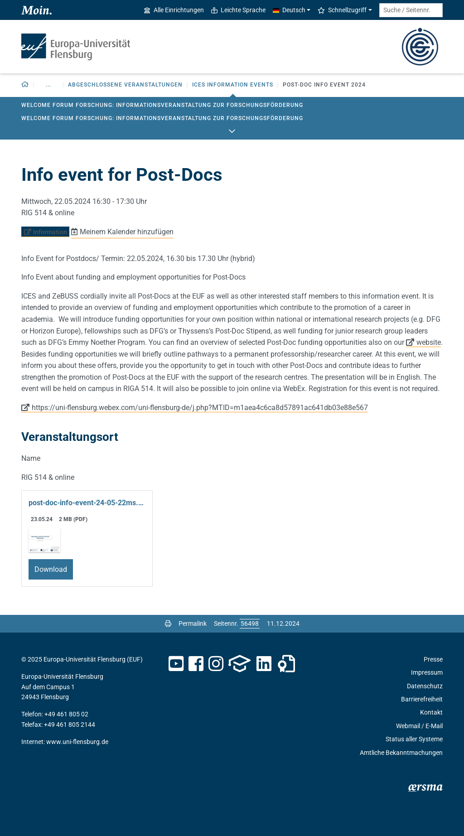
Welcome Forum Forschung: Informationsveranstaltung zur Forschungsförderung (162, 105)
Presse (433, 659)
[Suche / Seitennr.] (411, 10)
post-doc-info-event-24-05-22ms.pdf (87, 502)
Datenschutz (425, 686)
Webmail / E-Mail (419, 726)
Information (50, 232)
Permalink (193, 623)
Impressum (427, 672)
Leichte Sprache (238, 10)
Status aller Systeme (414, 739)
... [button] (48, 85)
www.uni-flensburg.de (77, 741)
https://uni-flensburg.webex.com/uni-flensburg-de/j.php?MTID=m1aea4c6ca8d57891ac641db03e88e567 (200, 407)
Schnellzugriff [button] (342, 10)
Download (50, 569)
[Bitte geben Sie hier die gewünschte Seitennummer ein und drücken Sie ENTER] (250, 623)
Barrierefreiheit (422, 699)
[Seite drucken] (168, 623)
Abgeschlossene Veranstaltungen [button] (125, 85)
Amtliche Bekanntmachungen (401, 752)
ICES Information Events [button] (232, 85)
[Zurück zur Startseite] (25, 85)
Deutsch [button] (289, 10)
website (428, 342)
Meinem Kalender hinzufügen (127, 231)
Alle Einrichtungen (174, 10)
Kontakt (431, 712)
